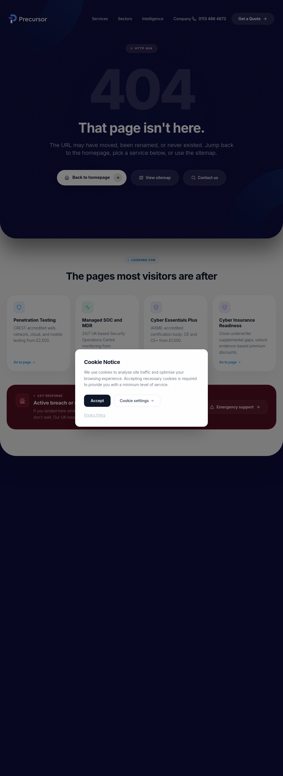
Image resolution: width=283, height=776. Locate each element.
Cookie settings (137, 401)
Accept (97, 401)
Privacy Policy (95, 415)
